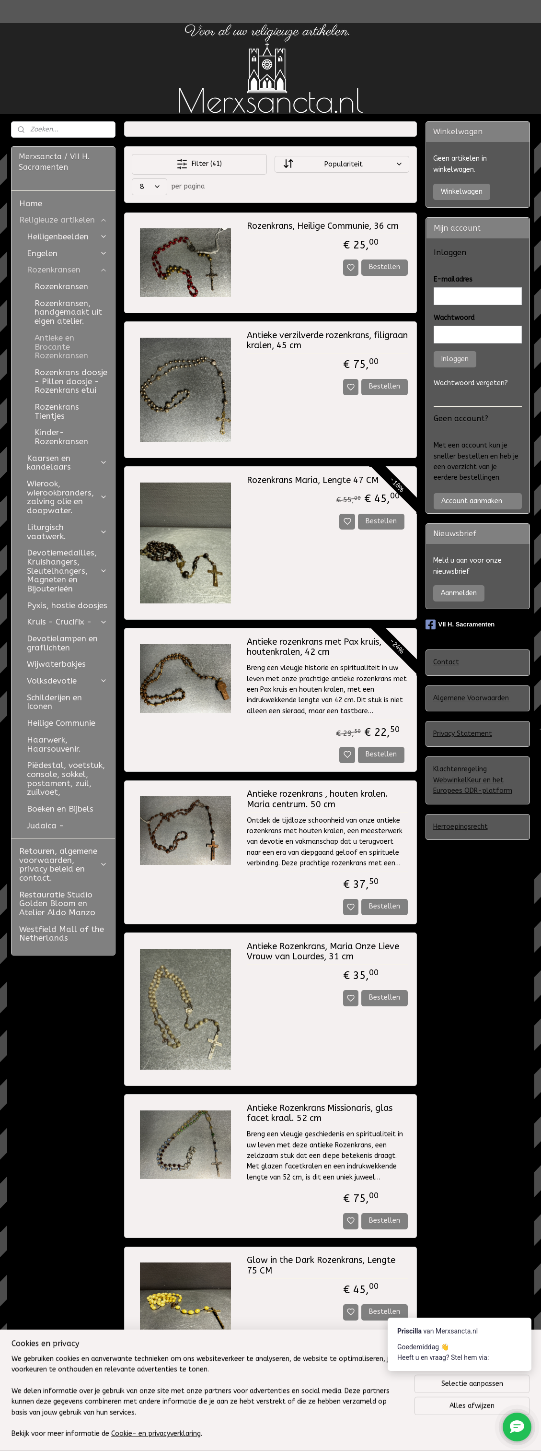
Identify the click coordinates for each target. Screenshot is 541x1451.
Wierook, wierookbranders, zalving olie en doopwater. (67, 497)
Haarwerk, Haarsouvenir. (54, 744)
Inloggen (455, 359)
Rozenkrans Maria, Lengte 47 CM (313, 480)
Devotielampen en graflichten (62, 643)
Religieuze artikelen (63, 219)
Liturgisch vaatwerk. (67, 531)
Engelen (67, 253)
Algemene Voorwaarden (472, 698)
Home (30, 203)
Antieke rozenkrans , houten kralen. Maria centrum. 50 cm (317, 799)
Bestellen (385, 267)
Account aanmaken (471, 501)
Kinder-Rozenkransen (61, 436)
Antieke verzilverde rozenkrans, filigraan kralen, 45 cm (327, 340)
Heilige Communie (61, 723)
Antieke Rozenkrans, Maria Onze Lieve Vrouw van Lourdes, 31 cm (323, 952)
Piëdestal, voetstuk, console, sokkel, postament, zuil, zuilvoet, (66, 778)
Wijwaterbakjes (56, 664)
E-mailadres (453, 279)
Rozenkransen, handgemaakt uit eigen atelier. (68, 312)
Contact (446, 662)
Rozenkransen (67, 269)
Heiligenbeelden (67, 236)
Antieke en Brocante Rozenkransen (61, 346)
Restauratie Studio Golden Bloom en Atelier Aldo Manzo (57, 903)
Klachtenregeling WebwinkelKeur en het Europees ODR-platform (472, 780)
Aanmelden (459, 593)
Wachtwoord (454, 318)
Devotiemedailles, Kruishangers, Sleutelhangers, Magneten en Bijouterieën (67, 570)
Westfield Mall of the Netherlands (61, 933)
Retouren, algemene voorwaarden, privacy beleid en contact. (63, 864)
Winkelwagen (462, 192)
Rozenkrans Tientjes (57, 411)
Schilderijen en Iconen (54, 702)
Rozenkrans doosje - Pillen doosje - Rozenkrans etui (71, 381)
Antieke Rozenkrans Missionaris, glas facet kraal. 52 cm (319, 1113)
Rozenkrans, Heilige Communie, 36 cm (323, 226)
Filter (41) (199, 164)
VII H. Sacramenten (460, 624)
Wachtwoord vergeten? (471, 383)
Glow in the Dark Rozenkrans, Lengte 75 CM (321, 1265)
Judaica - (45, 825)
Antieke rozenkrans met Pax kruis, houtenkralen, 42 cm (314, 647)
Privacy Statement (462, 734)
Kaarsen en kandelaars (67, 462)
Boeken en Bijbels (60, 809)
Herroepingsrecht (460, 827)
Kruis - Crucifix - (67, 621)
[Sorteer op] (342, 164)
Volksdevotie (67, 680)
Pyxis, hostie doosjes (67, 605)
